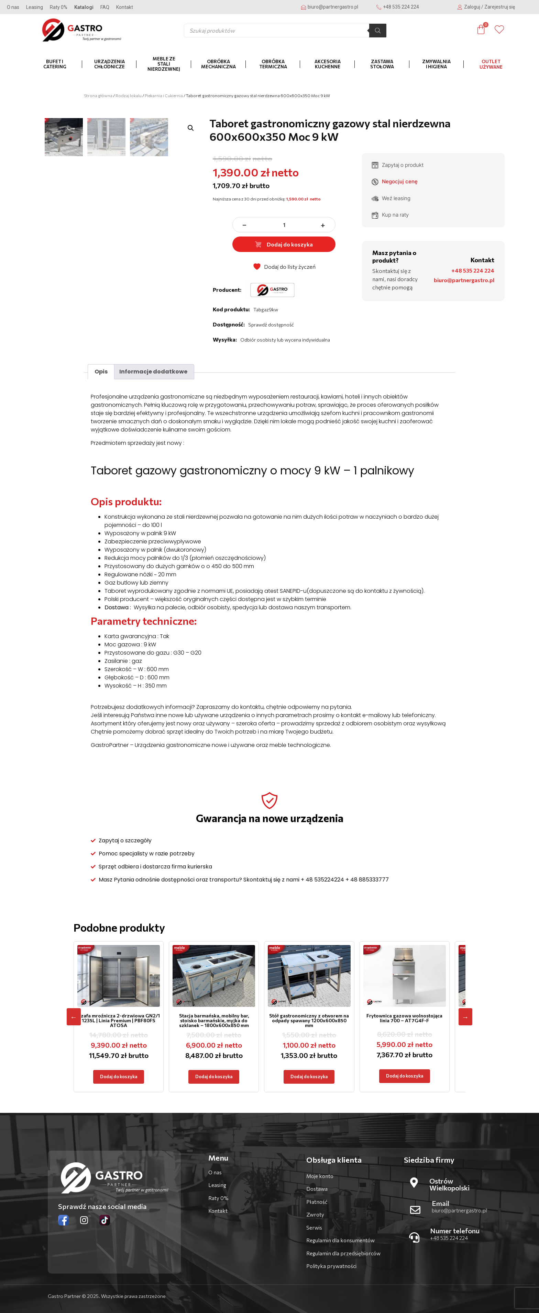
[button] (191, 128)
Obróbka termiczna (273, 64)
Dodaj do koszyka (284, 244)
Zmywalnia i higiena (436, 64)
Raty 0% (58, 7)
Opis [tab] (101, 372)
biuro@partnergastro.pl (464, 280)
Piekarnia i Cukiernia (164, 95)
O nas (13, 7)
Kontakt (124, 7)
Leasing (34, 7)
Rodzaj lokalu (129, 95)
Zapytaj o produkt (398, 165)
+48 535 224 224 (472, 270)
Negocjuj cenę (395, 181)
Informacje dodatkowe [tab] (153, 372)
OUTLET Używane (491, 64)
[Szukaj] (377, 30)
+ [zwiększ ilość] (323, 224)
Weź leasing (391, 198)
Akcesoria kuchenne (328, 64)
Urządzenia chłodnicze (109, 64)
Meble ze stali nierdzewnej (163, 64)
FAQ (104, 7)
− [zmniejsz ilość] (244, 224)
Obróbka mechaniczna (218, 64)
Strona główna (98, 95)
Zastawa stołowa (382, 64)
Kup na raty (390, 214)
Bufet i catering (54, 64)
